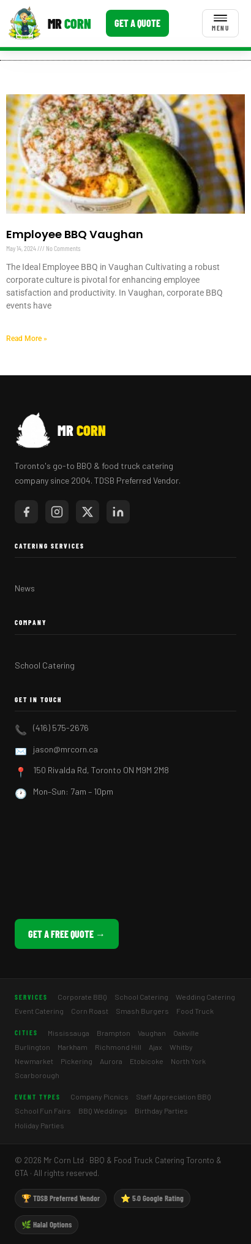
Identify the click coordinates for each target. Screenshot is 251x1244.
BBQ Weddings (102, 1110)
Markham (73, 1047)
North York (188, 1061)
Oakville (186, 1033)
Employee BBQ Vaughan (74, 234)
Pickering (76, 1061)
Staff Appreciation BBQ (173, 1096)
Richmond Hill (118, 1047)
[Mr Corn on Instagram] (57, 511)
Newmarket (34, 1061)
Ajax (155, 1047)
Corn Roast (89, 1010)
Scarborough (37, 1075)
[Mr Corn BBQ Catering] (49, 23)
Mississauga (68, 1033)
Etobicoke (146, 1061)
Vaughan (152, 1033)
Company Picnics (99, 1096)
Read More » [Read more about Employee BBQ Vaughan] (26, 338)
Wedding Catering (205, 996)
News (25, 588)
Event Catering (39, 1010)
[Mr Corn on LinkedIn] (118, 511)
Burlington (32, 1047)
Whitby (181, 1047)
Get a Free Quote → (66, 934)
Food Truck (195, 1010)
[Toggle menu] (220, 23)
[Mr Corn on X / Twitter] (87, 511)
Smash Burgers (142, 1010)
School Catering (45, 665)
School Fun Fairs (43, 1110)
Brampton (113, 1033)
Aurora (111, 1061)
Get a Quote (137, 23)
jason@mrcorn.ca (65, 749)
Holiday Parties (39, 1125)
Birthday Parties (161, 1110)
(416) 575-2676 (61, 727)
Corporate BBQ (82, 996)
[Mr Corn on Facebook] (26, 511)
